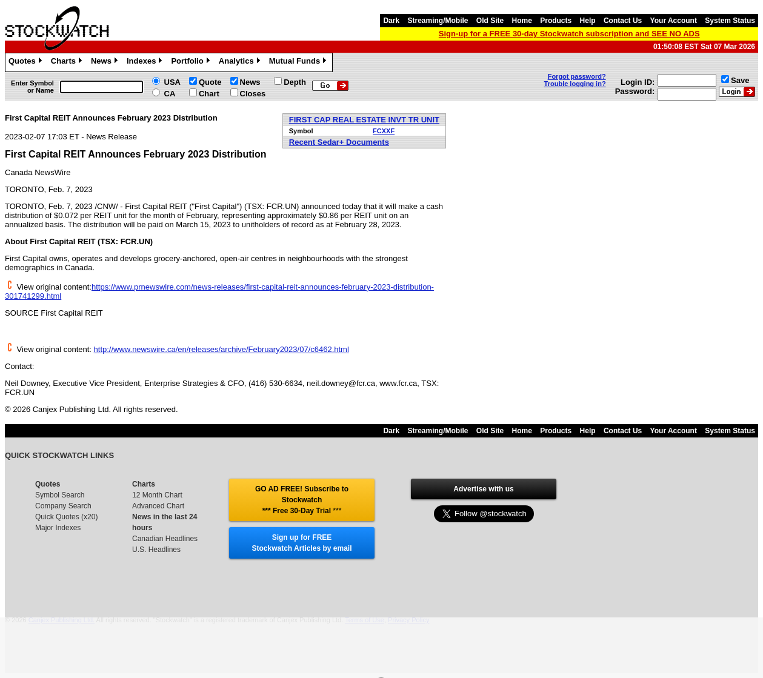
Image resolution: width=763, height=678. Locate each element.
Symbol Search (59, 495)
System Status (730, 20)
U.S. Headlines (156, 549)
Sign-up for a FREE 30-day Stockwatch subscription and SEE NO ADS (569, 33)
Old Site (490, 20)
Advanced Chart (158, 506)
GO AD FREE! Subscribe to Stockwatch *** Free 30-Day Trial (301, 500)
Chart (209, 93)
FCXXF (384, 131)
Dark (391, 20)
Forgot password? (577, 76)
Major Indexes (58, 527)
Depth (295, 82)
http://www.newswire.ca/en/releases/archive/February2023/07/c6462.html (221, 349)
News (106, 62)
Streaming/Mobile (437, 20)
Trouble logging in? (575, 83)
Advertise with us (483, 489)
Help (588, 20)
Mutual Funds (299, 62)
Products (555, 20)
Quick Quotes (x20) (66, 517)
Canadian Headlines (165, 538)
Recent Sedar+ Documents (339, 142)
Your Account (673, 20)
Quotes (26, 62)
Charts (68, 62)
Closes (253, 93)
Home (522, 20)
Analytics (241, 62)
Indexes (146, 62)
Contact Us (623, 20)
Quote (210, 82)
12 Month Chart (157, 495)
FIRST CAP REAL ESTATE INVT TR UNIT (364, 119)
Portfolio (191, 62)
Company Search (63, 506)
